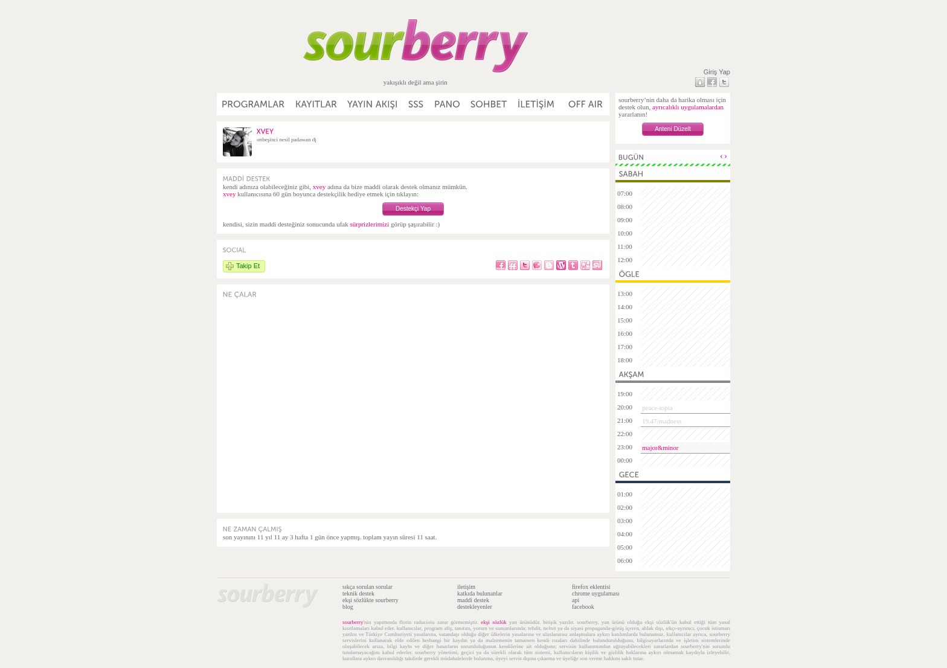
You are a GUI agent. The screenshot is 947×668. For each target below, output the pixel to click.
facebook (583, 606)
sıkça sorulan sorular (367, 586)
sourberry (353, 622)
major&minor (660, 447)
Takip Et (248, 265)
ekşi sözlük (493, 622)
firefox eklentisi (591, 586)
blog (347, 606)
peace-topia (657, 407)
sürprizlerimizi (369, 224)
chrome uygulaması (596, 593)
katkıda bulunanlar (479, 593)
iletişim (466, 586)
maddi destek (473, 600)
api (575, 600)
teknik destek (358, 593)
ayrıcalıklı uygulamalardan (688, 107)
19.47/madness (662, 421)
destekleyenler (474, 606)
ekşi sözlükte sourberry (370, 600)
